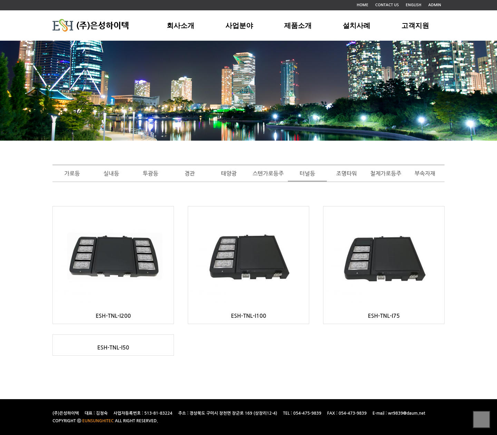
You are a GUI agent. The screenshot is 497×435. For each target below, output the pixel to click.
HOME (362, 5)
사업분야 (239, 25)
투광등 (150, 173)
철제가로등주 (385, 173)
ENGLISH (413, 5)
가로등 (72, 173)
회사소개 (180, 25)
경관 (190, 173)
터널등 (307, 173)
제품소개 (298, 25)
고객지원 (415, 25)
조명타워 (346, 173)
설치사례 (356, 25)
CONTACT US (387, 5)
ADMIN (434, 5)
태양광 (229, 173)
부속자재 (425, 173)
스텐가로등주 (268, 173)
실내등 (111, 173)
